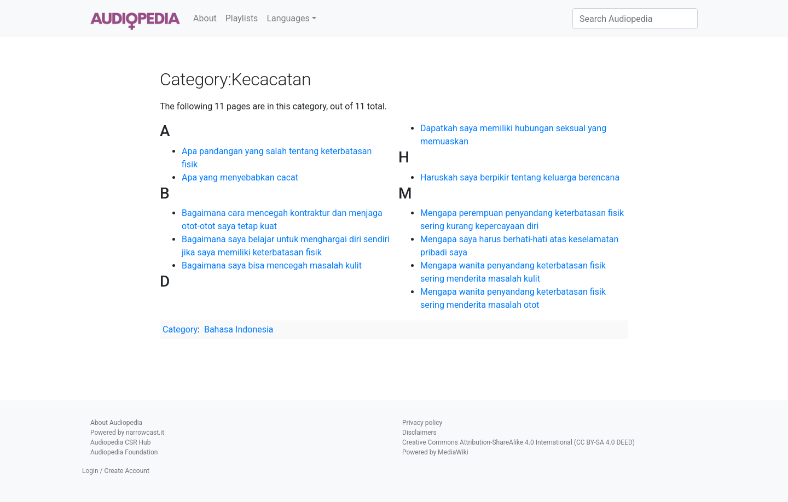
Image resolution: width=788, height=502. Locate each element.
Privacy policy (422, 423)
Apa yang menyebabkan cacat (240, 177)
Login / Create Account (115, 471)
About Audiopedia (116, 423)
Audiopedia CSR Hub (120, 442)
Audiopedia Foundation (124, 452)
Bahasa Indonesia (239, 329)
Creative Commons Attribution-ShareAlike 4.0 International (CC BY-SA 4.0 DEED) (518, 442)
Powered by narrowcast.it (127, 432)
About (205, 18)
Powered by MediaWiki (435, 452)
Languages (287, 18)
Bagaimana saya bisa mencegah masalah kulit (272, 265)
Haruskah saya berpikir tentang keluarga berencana (519, 177)
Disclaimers (419, 432)
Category (180, 329)
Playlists (241, 18)
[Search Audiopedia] (635, 18)
